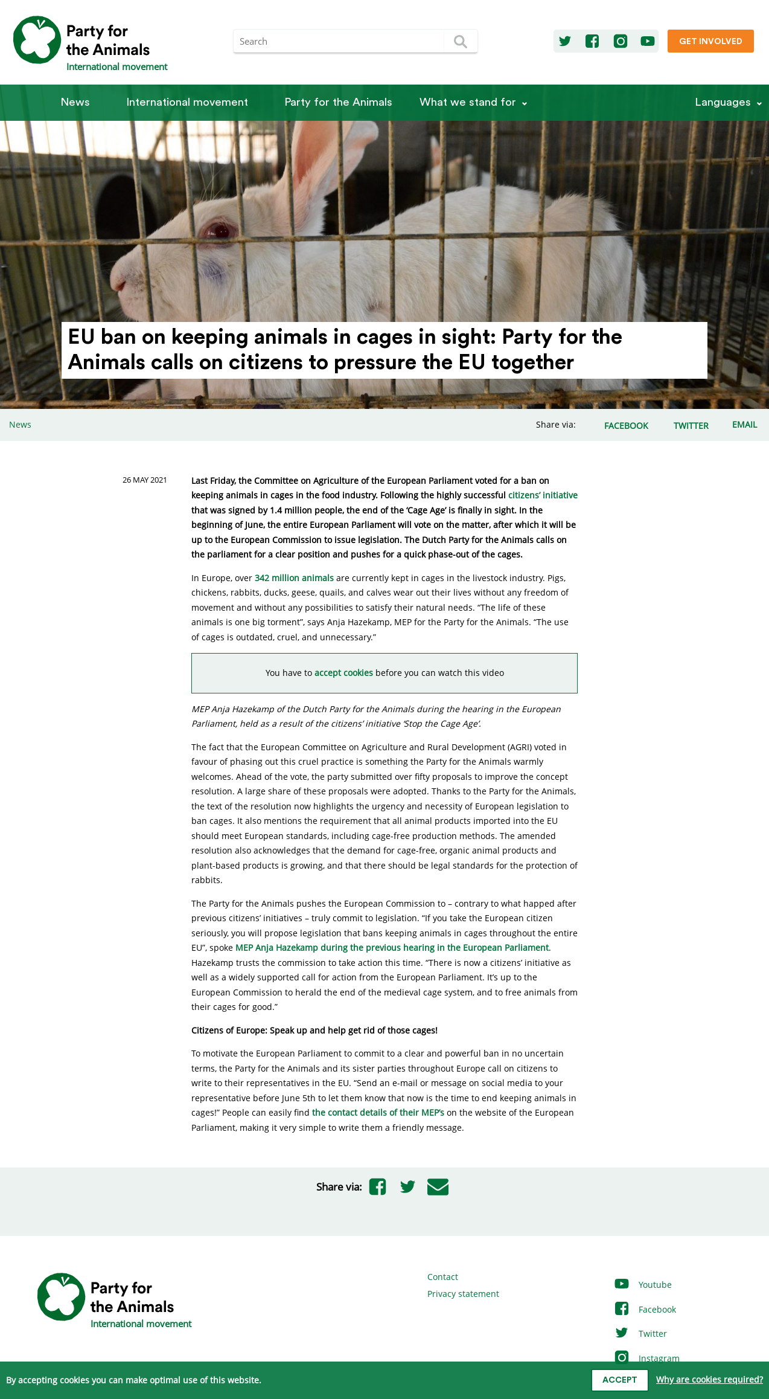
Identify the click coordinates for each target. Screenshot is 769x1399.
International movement (187, 102)
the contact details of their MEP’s (378, 1112)
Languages (723, 102)
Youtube (642, 1284)
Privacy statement (463, 1293)
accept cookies (343, 672)
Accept (619, 1380)
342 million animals (294, 578)
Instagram (646, 1358)
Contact (442, 1276)
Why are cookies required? (709, 1379)
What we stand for (468, 102)
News (75, 102)
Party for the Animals (338, 102)
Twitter (640, 1333)
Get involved (710, 41)
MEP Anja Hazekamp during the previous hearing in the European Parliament (392, 947)
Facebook (644, 1309)
